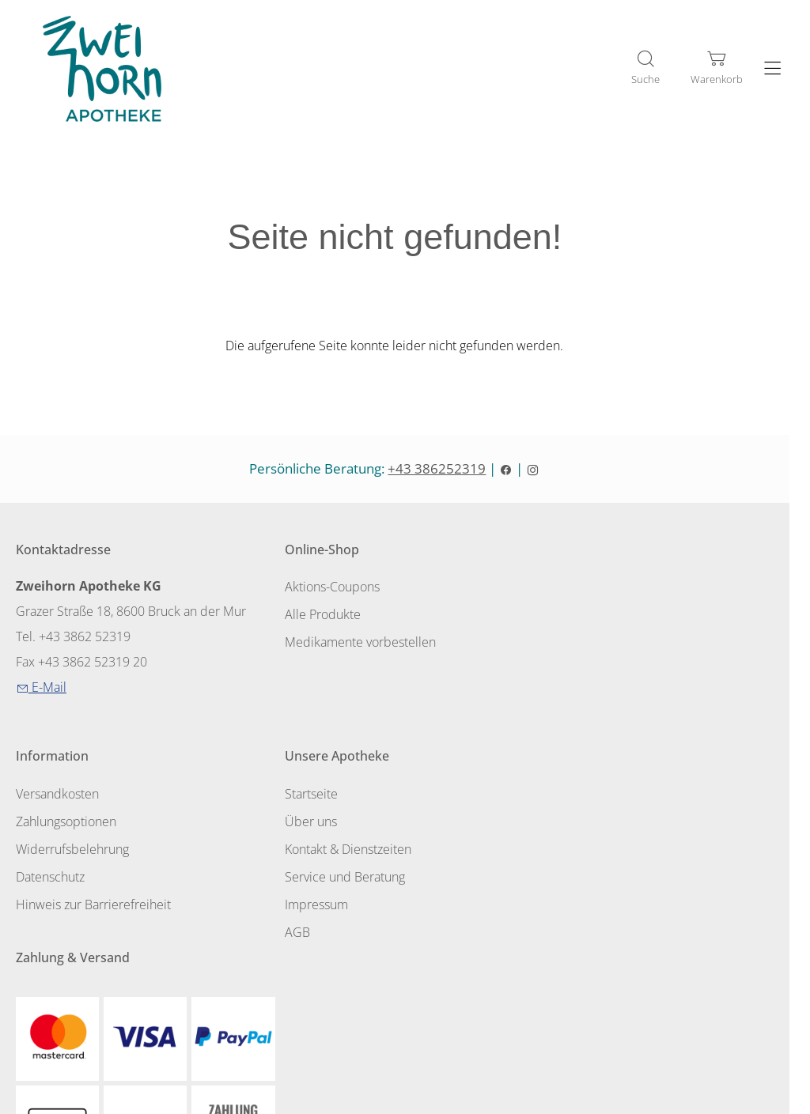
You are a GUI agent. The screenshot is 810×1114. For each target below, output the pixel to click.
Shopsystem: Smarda (404, 1100)
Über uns (42, 822)
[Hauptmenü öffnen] (772, 69)
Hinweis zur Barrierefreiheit (618, 696)
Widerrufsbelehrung (597, 642)
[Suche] (645, 69)
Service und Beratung (76, 876)
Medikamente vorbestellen (354, 642)
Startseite (42, 795)
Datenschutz (575, 669)
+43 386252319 (448, 471)
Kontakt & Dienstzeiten (79, 849)
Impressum (47, 903)
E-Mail (41, 689)
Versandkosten (582, 589)
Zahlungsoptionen (591, 616)
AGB (28, 929)
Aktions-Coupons (325, 589)
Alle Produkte (316, 616)
